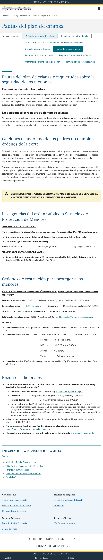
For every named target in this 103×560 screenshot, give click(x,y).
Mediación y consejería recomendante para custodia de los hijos (54, 42)
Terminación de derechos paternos (81, 61)
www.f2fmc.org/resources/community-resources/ (28, 429)
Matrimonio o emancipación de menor (42, 61)
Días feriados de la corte (64, 523)
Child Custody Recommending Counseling (24, 466)
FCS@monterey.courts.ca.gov (69, 391)
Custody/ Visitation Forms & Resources (23, 473)
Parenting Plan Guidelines (17, 469)
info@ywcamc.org (33, 306)
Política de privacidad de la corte (16, 505)
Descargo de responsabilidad (15, 500)
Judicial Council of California (51, 2)
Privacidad (6, 558)
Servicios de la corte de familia (74, 36)
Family (5, 456)
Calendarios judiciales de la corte (68, 500)
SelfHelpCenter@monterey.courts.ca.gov (74, 317)
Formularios (58, 505)
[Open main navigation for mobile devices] (99, 8)
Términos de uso (41, 558)
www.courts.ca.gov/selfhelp (83, 433)
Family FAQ (11, 477)
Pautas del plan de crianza (68, 49)
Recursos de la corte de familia (39, 55)
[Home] (17, 10)
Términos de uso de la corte (14, 511)
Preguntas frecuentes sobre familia (75, 55)
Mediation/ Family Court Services (21, 462)
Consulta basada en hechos (37, 49)
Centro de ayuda (9, 529)
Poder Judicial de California (14, 523)
